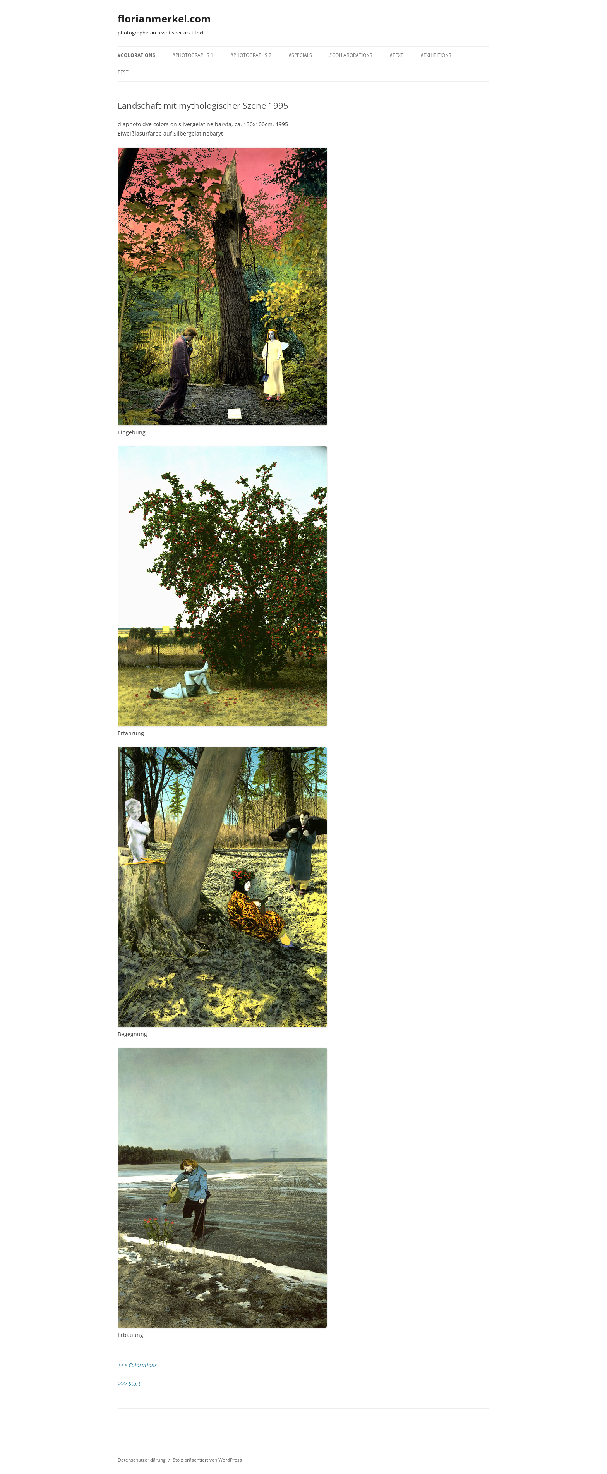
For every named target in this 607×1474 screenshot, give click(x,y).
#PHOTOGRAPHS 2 (250, 55)
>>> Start (129, 1383)
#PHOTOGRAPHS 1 (192, 55)
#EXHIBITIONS (435, 55)
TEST (123, 72)
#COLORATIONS (136, 55)
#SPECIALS (300, 55)
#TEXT (396, 55)
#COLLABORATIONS (350, 55)
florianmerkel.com (164, 19)
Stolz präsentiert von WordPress (207, 1460)
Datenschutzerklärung (142, 1460)
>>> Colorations (137, 1365)
